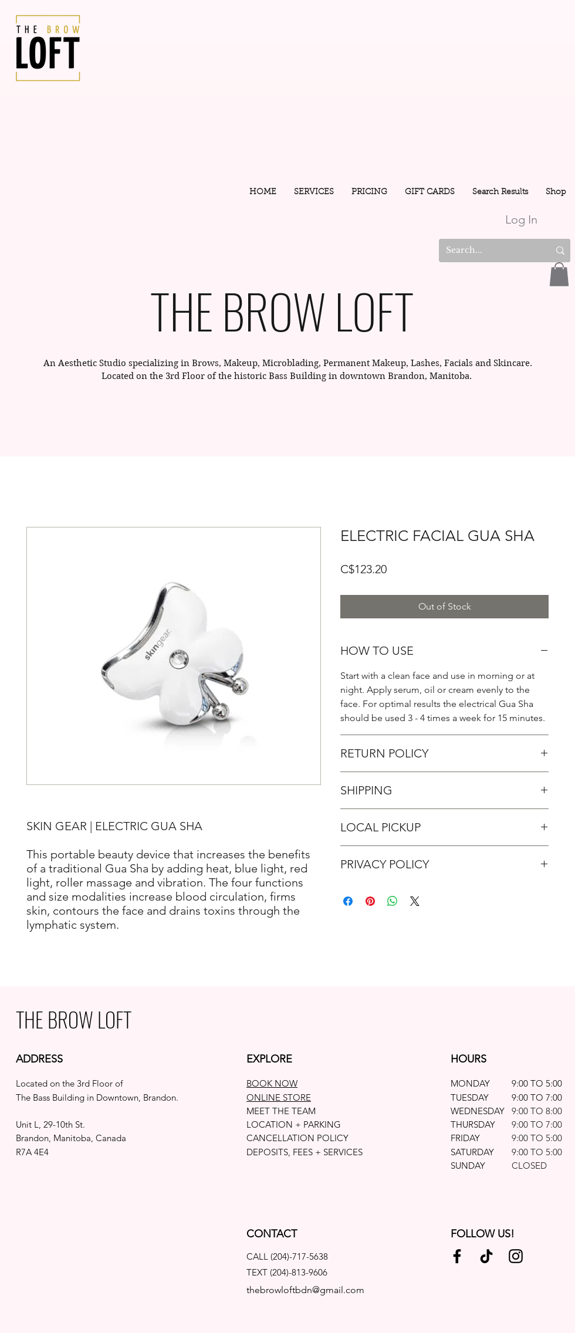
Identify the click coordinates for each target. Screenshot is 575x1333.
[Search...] (486, 250)
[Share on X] (415, 901)
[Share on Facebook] (348, 901)
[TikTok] (486, 1256)
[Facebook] (457, 1256)
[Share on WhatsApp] (392, 901)
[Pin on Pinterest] (370, 901)
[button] (314, 193)
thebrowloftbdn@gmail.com (305, 1289)
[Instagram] (515, 1256)
